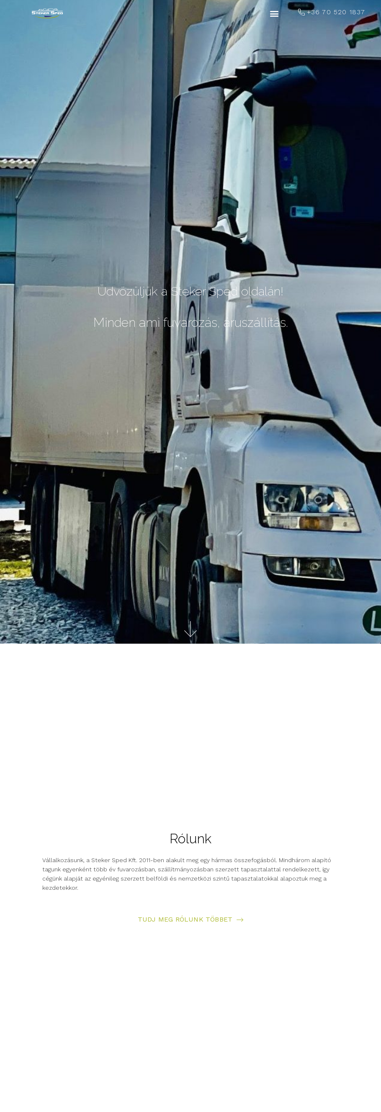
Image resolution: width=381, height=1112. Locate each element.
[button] (274, 14)
